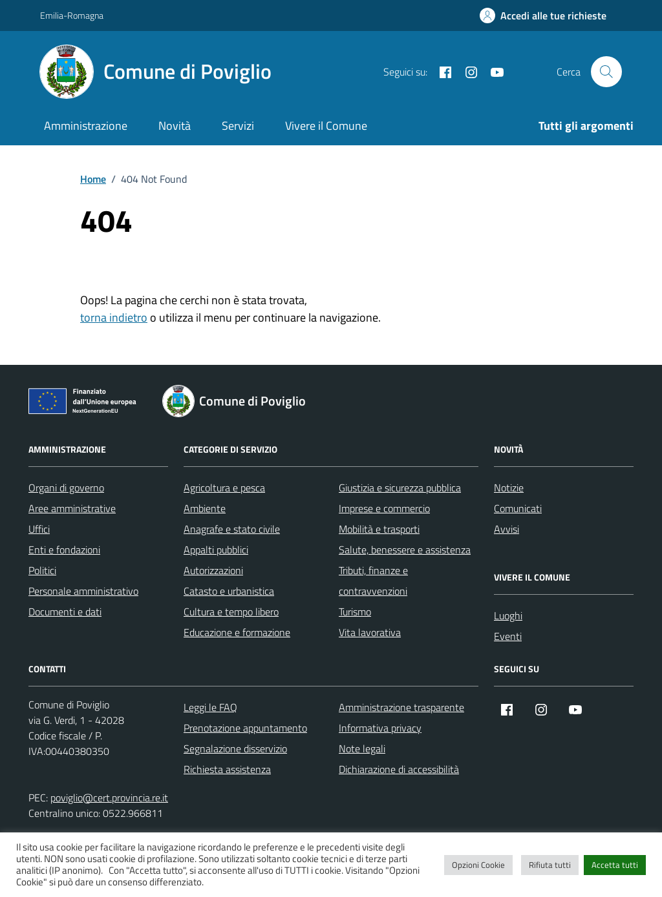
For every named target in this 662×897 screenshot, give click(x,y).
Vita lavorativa (370, 632)
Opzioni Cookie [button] (478, 864)
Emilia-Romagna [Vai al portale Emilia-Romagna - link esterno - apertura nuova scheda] (71, 15)
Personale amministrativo (83, 591)
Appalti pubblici (216, 549)
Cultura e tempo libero (231, 611)
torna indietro (113, 317)
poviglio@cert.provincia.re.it (109, 797)
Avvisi (506, 529)
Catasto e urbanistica (229, 591)
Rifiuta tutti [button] (550, 864)
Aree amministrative (72, 508)
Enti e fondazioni (64, 549)
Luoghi (508, 615)
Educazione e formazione (237, 632)
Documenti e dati (64, 611)
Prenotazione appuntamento (245, 728)
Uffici (39, 529)
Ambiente (205, 508)
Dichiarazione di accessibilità (399, 769)
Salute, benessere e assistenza (405, 549)
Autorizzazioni (213, 570)
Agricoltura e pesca (224, 487)
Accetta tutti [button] (615, 864)
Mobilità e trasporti (379, 529)
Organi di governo (66, 487)
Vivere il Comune (326, 125)
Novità (174, 125)
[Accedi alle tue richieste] (543, 15)
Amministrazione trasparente (401, 707)
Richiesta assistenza (227, 769)
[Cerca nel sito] (606, 71)
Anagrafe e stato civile (232, 529)
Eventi (508, 636)
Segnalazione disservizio (235, 748)
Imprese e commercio (384, 508)
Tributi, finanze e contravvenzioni (373, 580)
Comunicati (518, 508)
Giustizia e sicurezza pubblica (400, 487)
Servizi (238, 125)
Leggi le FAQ (210, 707)
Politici (42, 570)
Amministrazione (85, 125)
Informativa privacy (380, 728)
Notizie (509, 487)
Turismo (355, 611)
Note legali (362, 748)
